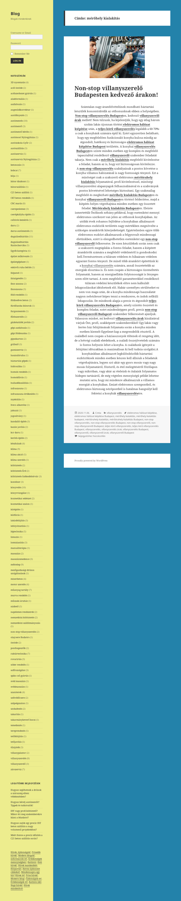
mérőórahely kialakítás (97, 419)
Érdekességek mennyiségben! (26, 860)
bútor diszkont (18, 181)
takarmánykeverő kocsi (23, 719)
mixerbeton (17, 578)
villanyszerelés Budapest (135, 429)
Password (16, 43)
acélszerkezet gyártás (22, 93)
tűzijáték (15, 747)
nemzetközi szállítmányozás (25, 623)
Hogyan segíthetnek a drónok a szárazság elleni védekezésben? (26, 793)
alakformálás (18, 98)
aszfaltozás (16, 104)
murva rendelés (19, 595)
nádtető (15, 606)
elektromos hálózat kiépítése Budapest (94, 416)
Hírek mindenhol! (20, 887)
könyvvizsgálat (18, 492)
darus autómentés (20, 231)
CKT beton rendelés (21, 197)
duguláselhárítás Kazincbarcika (19, 243)
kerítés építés (17, 438)
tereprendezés (18, 730)
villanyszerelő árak (99, 432)
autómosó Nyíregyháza (23, 137)
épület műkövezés (20, 256)
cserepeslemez (18, 209)
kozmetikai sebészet (21, 498)
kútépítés (15, 509)
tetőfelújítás (17, 736)
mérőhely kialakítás (125, 416)
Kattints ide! (35, 882)
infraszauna (17, 388)
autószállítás (17, 148)
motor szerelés (18, 584)
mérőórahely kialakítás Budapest (126, 419)
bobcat (14, 170)
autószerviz (17, 153)
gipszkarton (17, 338)
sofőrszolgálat (18, 670)
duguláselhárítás (19, 236)
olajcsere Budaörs (20, 637)
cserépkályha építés (21, 214)
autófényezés (17, 115)
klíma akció (17, 454)
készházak (16, 443)
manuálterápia (18, 548)
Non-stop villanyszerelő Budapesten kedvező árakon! (116, 91)
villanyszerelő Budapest (122, 432)
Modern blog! (18, 878)
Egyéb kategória (19, 250)
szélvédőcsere (18, 697)
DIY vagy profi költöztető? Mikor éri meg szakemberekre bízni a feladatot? (26, 814)
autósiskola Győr (20, 142)
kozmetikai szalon (20, 504)
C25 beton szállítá (20, 192)
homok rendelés (19, 371)
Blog (15, 13)
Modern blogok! (26, 855)
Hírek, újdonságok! (21, 852)
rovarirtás (16, 659)
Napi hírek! (17, 885)
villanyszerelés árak (112, 429)
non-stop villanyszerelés (23, 631)
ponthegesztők (18, 648)
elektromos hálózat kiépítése (142, 412)
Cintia (98, 412)
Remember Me (22, 53)
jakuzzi (14, 410)
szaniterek (16, 692)
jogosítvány (17, 416)
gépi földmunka (19, 333)
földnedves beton (19, 300)
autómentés (17, 120)
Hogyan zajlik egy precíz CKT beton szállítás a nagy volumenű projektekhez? (26, 826)
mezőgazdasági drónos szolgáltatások (22, 572)
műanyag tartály (19, 589)
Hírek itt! (20, 875)
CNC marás (16, 203)
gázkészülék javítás (21, 322)
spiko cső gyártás (19, 675)
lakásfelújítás (18, 520)
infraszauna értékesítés (23, 393)
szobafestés (16, 708)
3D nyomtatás (18, 82)
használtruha (18, 355)
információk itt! (19, 858)
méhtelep (15, 564)
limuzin (15, 537)
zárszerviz (16, 769)
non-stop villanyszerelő (138, 422)
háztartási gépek (19, 360)
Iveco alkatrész (18, 405)
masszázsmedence (20, 559)
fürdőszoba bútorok (21, 305)
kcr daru (15, 432)
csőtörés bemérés (19, 220)
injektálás (16, 399)
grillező (15, 344)
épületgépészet (18, 261)
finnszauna (17, 289)
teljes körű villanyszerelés (118, 426)
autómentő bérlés (20, 131)
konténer (15, 481)
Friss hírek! (32, 875)
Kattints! (32, 862)
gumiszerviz (17, 349)
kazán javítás (18, 427)
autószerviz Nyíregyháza (24, 159)
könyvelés (16, 487)
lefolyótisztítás (18, 526)
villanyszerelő (18, 763)
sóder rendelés (18, 664)
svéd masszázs (18, 681)
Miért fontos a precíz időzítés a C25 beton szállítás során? (26, 837)
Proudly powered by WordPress (90, 460)
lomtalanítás (17, 542)
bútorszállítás (18, 186)
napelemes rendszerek (22, 612)
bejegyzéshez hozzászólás (91, 436)
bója (13, 175)
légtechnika (17, 531)
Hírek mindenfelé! (27, 865)
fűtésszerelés (17, 316)
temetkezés (16, 725)
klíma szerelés (18, 459)
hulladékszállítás (20, 382)
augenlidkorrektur (20, 109)
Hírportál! (16, 868)
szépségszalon (18, 703)
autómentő (16, 126)
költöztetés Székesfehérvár (24, 476)
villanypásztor (18, 752)
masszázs (15, 553)
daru (13, 225)
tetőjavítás (16, 741)
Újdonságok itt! (34, 878)
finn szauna (17, 283)
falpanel (15, 272)
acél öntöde (17, 87)
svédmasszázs (18, 686)
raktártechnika (19, 653)
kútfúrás (15, 515)
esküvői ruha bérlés (21, 267)
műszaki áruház (19, 601)
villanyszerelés (18, 758)
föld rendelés (17, 294)
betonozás (16, 164)
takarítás (15, 714)
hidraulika (16, 366)
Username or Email (21, 32)
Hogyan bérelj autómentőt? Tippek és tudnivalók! (25, 804)
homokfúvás (17, 377)
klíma (14, 449)
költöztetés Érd (18, 470)
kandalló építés (18, 421)
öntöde (14, 642)
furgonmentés (18, 311)
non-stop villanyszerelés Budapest (108, 422)
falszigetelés (17, 278)
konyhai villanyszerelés (97, 265)
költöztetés (16, 465)
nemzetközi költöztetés (22, 617)
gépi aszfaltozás (19, 327)
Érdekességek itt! (19, 882)
